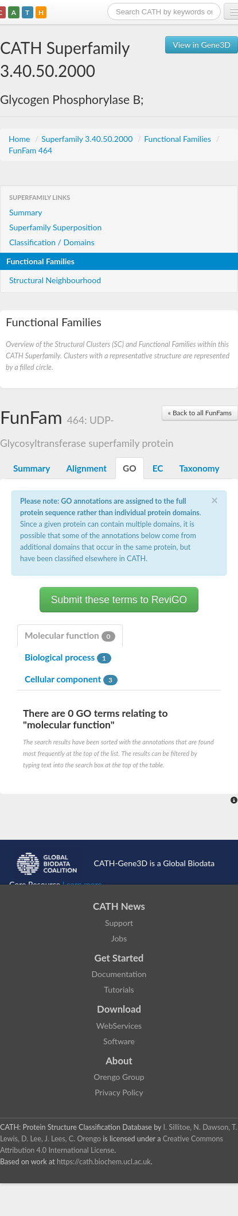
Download (119, 1009)
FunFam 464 (30, 150)
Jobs (119, 938)
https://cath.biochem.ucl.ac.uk (104, 1161)
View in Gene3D (202, 44)
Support (119, 923)
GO (129, 468)
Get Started (119, 958)
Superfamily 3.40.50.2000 (88, 139)
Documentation (119, 974)
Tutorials (119, 989)
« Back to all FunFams (200, 412)
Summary (25, 212)
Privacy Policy (119, 1092)
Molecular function (70, 636)
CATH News (119, 906)
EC (158, 468)
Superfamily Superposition (55, 227)
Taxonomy (199, 468)
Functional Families (178, 139)
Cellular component (71, 679)
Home (20, 139)
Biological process (68, 657)
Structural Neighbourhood (55, 280)
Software (119, 1041)
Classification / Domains (52, 242)
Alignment (86, 468)
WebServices (119, 1025)
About (119, 1061)
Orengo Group (118, 1077)
